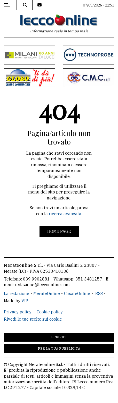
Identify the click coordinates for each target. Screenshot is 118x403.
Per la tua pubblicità (59, 348)
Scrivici (59, 337)
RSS (99, 293)
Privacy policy (18, 311)
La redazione (16, 293)
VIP (24, 300)
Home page (59, 231)
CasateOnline (77, 293)
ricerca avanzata (65, 213)
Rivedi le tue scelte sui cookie (33, 319)
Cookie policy (50, 311)
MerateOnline (46, 293)
